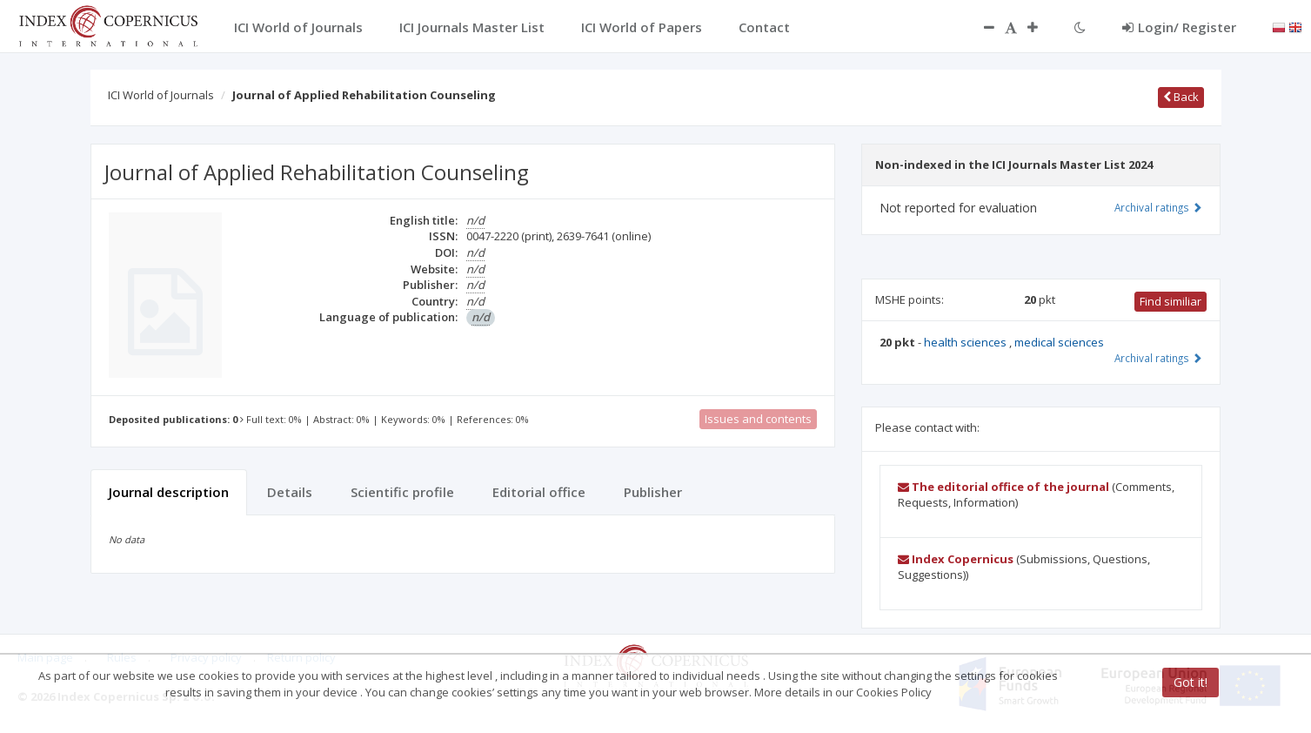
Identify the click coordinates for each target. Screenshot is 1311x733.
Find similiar (1170, 301)
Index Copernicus (955, 559)
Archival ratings (1158, 207)
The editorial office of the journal (1003, 486)
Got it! (1190, 682)
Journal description (169, 492)
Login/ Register (1179, 27)
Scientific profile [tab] (402, 492)
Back (1181, 96)
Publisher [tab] (653, 492)
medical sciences (1059, 342)
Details (289, 492)
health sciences (966, 342)
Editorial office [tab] (538, 492)
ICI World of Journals (161, 95)
